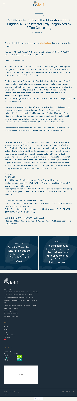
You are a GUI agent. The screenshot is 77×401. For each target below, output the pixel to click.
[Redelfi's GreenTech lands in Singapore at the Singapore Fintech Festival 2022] (19, 253)
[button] (4, 3)
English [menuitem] (40, 399)
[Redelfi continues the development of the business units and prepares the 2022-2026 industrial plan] (58, 253)
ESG (5, 332)
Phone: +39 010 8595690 (11, 316)
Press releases (39, 15)
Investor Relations (9, 335)
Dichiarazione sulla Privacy (12, 354)
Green (6, 329)
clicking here (45, 43)
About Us (7, 327)
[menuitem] (21, 340)
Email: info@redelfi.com (10, 311)
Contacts (7, 338)
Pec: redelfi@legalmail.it (11, 314)
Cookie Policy (8, 351)
